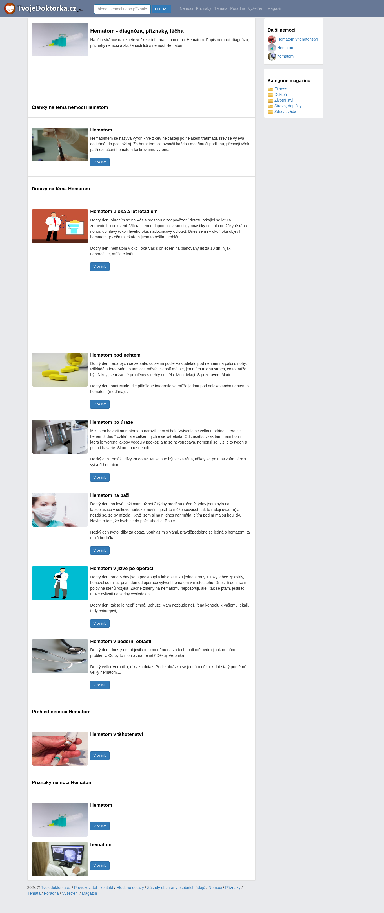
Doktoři (277, 94)
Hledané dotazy (130, 887)
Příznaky (203, 8)
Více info (99, 162)
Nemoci (186, 8)
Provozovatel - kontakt (93, 887)
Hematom (281, 47)
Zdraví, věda (282, 111)
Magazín (275, 8)
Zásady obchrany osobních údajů (176, 887)
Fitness (277, 89)
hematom (281, 56)
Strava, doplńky (284, 106)
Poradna (237, 8)
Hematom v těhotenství (293, 39)
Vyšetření (256, 8)
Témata (220, 8)
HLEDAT (161, 9)
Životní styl (280, 100)
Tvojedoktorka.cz (56, 887)
